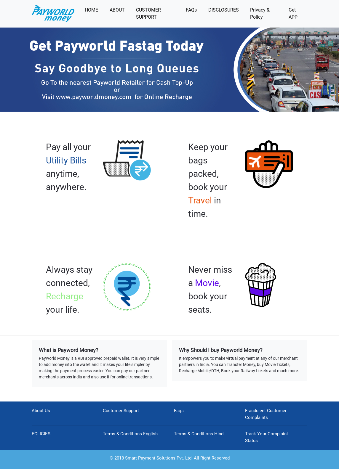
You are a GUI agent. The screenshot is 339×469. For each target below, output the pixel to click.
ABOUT (117, 10)
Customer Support (121, 410)
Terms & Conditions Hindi (199, 433)
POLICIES (41, 433)
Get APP (293, 13)
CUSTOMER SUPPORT (148, 13)
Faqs (179, 410)
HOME (91, 10)
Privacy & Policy (260, 13)
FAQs (191, 10)
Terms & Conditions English (130, 433)
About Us (41, 410)
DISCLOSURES (223, 10)
